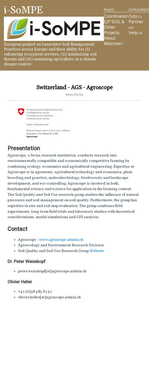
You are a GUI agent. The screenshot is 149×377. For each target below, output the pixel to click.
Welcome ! (113, 43)
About (109, 38)
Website (97, 251)
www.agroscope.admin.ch (61, 239)
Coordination (116, 16)
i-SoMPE (23, 10)
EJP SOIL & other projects (114, 27)
